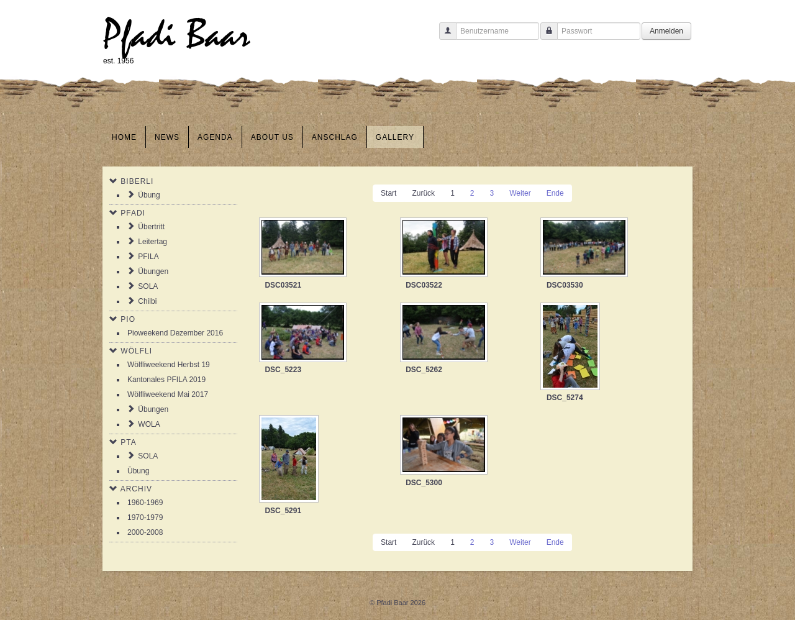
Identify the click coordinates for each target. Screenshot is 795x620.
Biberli (136, 181)
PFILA (148, 256)
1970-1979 (145, 517)
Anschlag (335, 137)
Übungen (153, 271)
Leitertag (152, 241)
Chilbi (147, 301)
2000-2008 (145, 532)
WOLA (149, 424)
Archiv (136, 489)
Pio (127, 319)
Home (124, 137)
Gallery (395, 137)
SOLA (148, 286)
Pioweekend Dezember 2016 (175, 333)
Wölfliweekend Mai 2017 (167, 394)
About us (272, 137)
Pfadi (132, 213)
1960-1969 (145, 502)
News (167, 137)
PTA (128, 442)
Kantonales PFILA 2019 (166, 379)
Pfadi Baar (176, 35)
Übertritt (151, 226)
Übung (149, 195)
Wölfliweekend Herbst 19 (168, 364)
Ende (555, 193)
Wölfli (136, 351)
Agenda (215, 137)
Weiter (519, 193)
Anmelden (666, 31)
